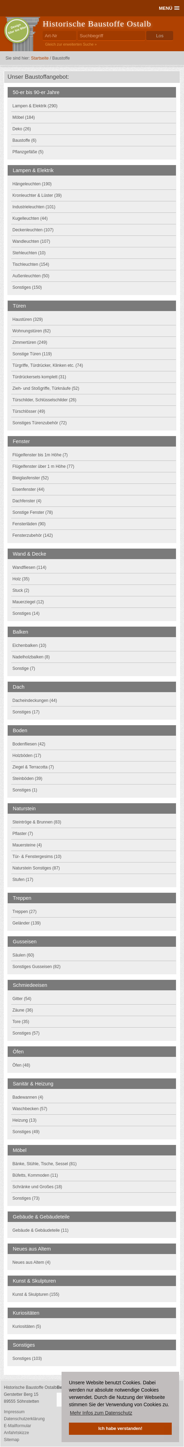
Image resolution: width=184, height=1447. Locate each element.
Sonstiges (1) (25, 790)
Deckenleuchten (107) (33, 229)
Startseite (40, 58)
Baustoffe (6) (24, 140)
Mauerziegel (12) (28, 601)
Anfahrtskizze (16, 1432)
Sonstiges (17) (26, 712)
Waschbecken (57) (30, 1108)
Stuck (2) (21, 590)
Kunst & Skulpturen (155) (36, 1294)
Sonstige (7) (24, 668)
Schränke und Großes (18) (37, 1186)
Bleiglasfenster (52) (31, 477)
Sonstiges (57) (26, 1033)
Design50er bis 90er (17, 29)
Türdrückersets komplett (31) (39, 376)
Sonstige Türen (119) (32, 353)
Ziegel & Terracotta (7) (33, 767)
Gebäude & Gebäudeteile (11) (41, 1230)
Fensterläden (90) (29, 523)
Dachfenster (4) (27, 500)
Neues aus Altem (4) (32, 1262)
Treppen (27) (25, 911)
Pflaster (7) (23, 833)
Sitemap (11, 1439)
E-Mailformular (17, 1425)
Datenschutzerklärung (24, 1418)
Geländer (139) (27, 923)
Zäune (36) (23, 1010)
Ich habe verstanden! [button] (120, 1428)
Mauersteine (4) (27, 845)
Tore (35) (21, 1021)
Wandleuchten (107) (31, 241)
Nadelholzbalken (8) (31, 657)
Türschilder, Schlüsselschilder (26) (45, 399)
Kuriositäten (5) (27, 1326)
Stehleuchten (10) (29, 252)
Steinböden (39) (27, 778)
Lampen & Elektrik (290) (35, 105)
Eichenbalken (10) (30, 645)
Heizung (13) (25, 1120)
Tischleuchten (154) (31, 264)
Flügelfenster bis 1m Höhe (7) (40, 454)
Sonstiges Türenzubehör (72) (40, 422)
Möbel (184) (24, 117)
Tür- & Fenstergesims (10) (37, 856)
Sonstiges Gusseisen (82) (37, 966)
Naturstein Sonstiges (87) (36, 868)
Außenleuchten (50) (31, 275)
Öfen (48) (21, 1065)
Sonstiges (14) (26, 613)
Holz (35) (21, 579)
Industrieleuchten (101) (34, 206)
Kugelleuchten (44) (30, 218)
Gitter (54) (22, 998)
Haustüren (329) (28, 319)
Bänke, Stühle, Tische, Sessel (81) (45, 1163)
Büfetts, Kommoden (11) (35, 1175)
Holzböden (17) (27, 755)
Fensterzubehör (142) (33, 535)
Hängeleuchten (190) (32, 183)
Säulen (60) (23, 955)
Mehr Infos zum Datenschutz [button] (101, 1413)
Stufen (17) (23, 879)
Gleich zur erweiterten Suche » (71, 44)
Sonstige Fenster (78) (33, 512)
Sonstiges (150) (27, 287)
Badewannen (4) (28, 1097)
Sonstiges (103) (27, 1358)
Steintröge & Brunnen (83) (37, 822)
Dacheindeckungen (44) (35, 700)
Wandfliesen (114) (30, 567)
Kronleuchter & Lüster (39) (37, 195)
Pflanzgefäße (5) (28, 151)
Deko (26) (22, 128)
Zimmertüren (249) (30, 342)
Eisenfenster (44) (28, 489)
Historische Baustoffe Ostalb (97, 23)
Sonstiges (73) (26, 1198)
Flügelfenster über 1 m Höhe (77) (44, 466)
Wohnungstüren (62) (32, 330)
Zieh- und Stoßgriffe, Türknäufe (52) (46, 388)
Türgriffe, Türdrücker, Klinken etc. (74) (48, 365)
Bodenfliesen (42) (29, 744)
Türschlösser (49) (29, 411)
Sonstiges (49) (26, 1131)
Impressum (14, 1411)
